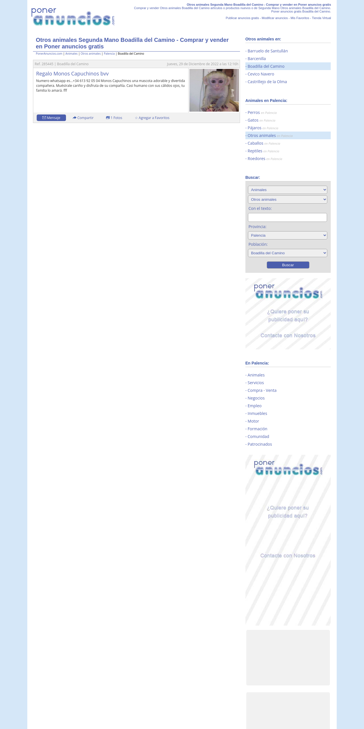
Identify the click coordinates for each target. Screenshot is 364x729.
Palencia (109, 54)
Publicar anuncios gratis (242, 18)
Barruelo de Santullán (268, 51)
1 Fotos (114, 117)
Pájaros (263, 127)
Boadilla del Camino (266, 66)
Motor (253, 421)
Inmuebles (257, 413)
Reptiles (263, 150)
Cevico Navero (261, 74)
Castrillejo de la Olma (267, 81)
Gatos (261, 120)
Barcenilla (257, 58)
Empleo (255, 405)
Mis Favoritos (300, 18)
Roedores (265, 158)
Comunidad (258, 436)
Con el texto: (260, 208)
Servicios (256, 382)
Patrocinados (260, 444)
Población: (258, 244)
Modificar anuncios (275, 18)
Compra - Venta (262, 390)
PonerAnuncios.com (49, 54)
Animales (71, 54)
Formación (257, 428)
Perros (262, 112)
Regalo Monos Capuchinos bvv (72, 73)
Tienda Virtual (321, 18)
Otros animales (90, 54)
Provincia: (257, 226)
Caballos (264, 143)
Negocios (256, 398)
